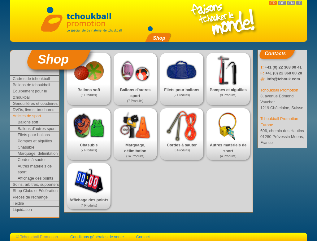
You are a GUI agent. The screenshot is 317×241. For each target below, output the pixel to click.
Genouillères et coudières (35, 103)
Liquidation (22, 209)
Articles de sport (27, 116)
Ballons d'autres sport (37, 128)
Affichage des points (35, 178)
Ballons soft (28, 122)
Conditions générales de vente (97, 236)
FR (273, 3)
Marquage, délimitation (38, 153)
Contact (143, 236)
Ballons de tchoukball (31, 85)
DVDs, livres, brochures (33, 109)
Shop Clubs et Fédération (35, 190)
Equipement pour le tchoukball (30, 94)
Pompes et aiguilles (35, 141)
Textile (18, 203)
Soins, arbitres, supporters (36, 184)
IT (299, 3)
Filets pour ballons (34, 134)
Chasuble (26, 147)
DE (282, 3)
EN (291, 3)
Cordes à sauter (32, 159)
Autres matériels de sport (35, 169)
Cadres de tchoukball (31, 78)
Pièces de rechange (30, 197)
